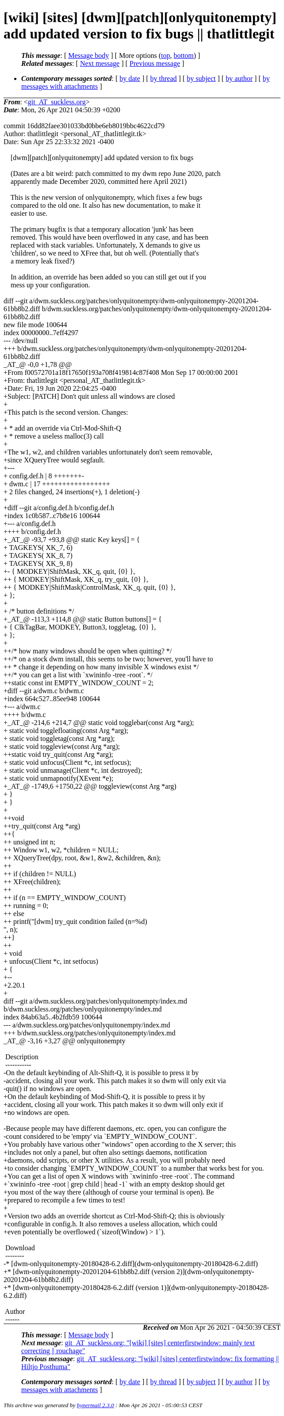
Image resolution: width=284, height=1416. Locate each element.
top (165, 55)
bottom (183, 55)
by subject (201, 78)
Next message (99, 63)
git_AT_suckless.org (57, 102)
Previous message (155, 63)
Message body (88, 55)
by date (129, 78)
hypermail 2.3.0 (95, 1405)
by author (239, 78)
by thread (163, 78)
